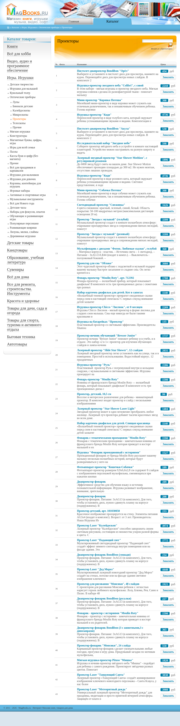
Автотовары (17, 344)
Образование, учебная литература (25, 259)
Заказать (168, 77)
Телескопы (19, 123)
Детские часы (18, 207)
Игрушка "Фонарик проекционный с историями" (109, 452)
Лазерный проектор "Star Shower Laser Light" (106, 408)
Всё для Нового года (22, 203)
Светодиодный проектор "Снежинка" (101, 204)
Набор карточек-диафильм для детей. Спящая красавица (113, 423)
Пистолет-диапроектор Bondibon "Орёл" (103, 70)
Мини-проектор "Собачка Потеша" (99, 190)
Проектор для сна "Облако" (95, 263)
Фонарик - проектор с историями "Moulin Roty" (107, 613)
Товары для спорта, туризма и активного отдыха (24, 325)
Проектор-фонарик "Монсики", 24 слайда (104, 645)
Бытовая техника (21, 337)
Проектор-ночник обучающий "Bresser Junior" (107, 335)
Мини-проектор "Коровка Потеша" (99, 100)
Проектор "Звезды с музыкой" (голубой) (102, 219)
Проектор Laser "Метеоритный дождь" (102, 689)
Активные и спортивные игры (28, 194)
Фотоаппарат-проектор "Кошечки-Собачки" (105, 467)
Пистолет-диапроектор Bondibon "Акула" (103, 128)
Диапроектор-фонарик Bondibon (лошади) (104, 554)
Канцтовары (17, 250)
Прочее (14, 163)
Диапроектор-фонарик (91, 481)
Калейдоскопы (21, 110)
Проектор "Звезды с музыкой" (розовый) (103, 233)
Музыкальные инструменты (26, 199)
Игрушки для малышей (24, 88)
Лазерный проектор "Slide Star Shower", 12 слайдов (110, 350)
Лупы (16, 101)
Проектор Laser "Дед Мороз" (95, 569)
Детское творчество (21, 84)
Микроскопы (20, 114)
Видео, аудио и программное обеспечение (19, 66)
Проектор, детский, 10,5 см (94, 393)
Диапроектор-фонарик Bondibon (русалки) (104, 598)
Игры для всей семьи (22, 147)
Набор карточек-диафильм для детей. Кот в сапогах (110, 292)
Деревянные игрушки (23, 236)
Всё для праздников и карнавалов (23, 169)
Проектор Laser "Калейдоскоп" (97, 525)
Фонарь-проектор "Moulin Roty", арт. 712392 (105, 277)
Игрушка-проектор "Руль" (94, 364)
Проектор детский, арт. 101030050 (98, 510)
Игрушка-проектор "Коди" (94, 114)
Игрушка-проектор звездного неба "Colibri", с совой (110, 85)
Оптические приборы (49, 27)
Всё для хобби (19, 54)
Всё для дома (18, 277)
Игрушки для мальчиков (24, 174)
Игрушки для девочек (23, 179)
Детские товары (20, 243)
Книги (12, 46)
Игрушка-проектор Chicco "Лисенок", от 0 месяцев (110, 307)
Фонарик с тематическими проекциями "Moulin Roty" (112, 437)
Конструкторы (18, 135)
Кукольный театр (20, 92)
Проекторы (19, 118)
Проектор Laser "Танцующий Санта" (101, 674)
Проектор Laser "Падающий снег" (99, 540)
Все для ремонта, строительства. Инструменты (21, 289)
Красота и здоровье (23, 301)
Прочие (17, 127)
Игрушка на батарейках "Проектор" (100, 321)
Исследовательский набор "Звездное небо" (104, 143)
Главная (74, 21)
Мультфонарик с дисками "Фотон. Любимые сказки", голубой (117, 248)
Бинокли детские (23, 106)
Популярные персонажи (24, 223)
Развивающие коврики (23, 227)
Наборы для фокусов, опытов (27, 211)
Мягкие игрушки (20, 131)
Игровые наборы (20, 190)
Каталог (112, 21)
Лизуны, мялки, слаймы (24, 231)
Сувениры (15, 269)
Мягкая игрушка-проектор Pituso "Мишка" (105, 660)
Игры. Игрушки (29, 27)
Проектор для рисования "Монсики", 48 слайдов (108, 583)
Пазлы (14, 151)
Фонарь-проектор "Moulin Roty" (98, 379)
